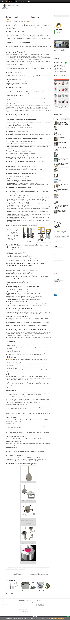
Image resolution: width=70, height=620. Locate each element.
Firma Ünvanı (56, 257)
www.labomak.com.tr (41, 604)
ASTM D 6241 (25, 567)
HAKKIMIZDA (30, 1)
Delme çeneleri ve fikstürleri (27, 12)
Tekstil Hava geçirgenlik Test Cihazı (26, 590)
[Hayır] (68, 618)
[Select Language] (61, 16)
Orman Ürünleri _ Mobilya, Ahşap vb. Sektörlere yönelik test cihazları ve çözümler (63, 133)
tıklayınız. (30, 21)
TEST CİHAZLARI (5, 1)
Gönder (55, 294)
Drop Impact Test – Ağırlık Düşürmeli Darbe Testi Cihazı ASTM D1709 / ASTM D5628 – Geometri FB (12, 592)
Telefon (55, 268)
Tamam (52, 618)
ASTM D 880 (9, 567)
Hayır (56, 618)
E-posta (55, 273)
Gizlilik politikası (60, 618)
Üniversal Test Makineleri (12, 101)
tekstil (13, 567)
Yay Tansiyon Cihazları (61, 137)
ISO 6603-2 (33, 567)
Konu (55, 284)
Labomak (8, 19)
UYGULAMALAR (11, 1)
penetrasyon (36, 567)
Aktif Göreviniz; (56, 279)
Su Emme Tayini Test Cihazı (40, 590)
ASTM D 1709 (20, 567)
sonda (44, 567)
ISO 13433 (47, 567)
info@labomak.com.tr (41, 605)
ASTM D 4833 (16, 567)
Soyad (54, 254)
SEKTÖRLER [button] (18, 1)
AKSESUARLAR (24, 1)
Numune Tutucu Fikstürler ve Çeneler (13, 12)
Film (28, 567)
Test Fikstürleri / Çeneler (62, 142)
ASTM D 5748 (41, 567)
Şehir (54, 262)
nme (30, 567)
